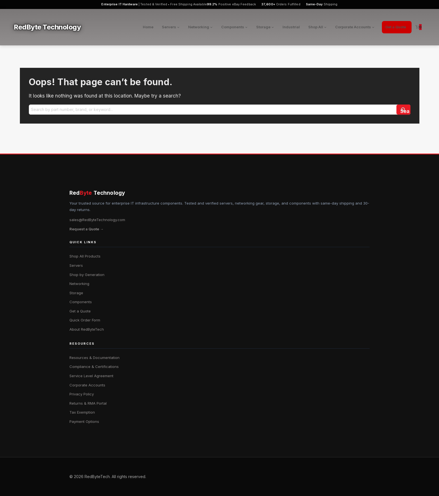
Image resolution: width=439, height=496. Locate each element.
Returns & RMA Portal (88, 403)
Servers (76, 265)
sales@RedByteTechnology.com (97, 219)
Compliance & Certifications (94, 366)
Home (148, 27)
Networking (79, 283)
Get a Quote (395, 27)
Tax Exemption (82, 412)
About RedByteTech (86, 329)
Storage (76, 293)
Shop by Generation (86, 274)
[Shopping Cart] (418, 27)
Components (80, 302)
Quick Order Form (84, 320)
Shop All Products (85, 256)
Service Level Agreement (91, 376)
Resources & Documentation (94, 357)
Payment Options (84, 421)
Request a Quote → (86, 229)
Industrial (291, 27)
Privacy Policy (81, 394)
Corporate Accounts (87, 385)
